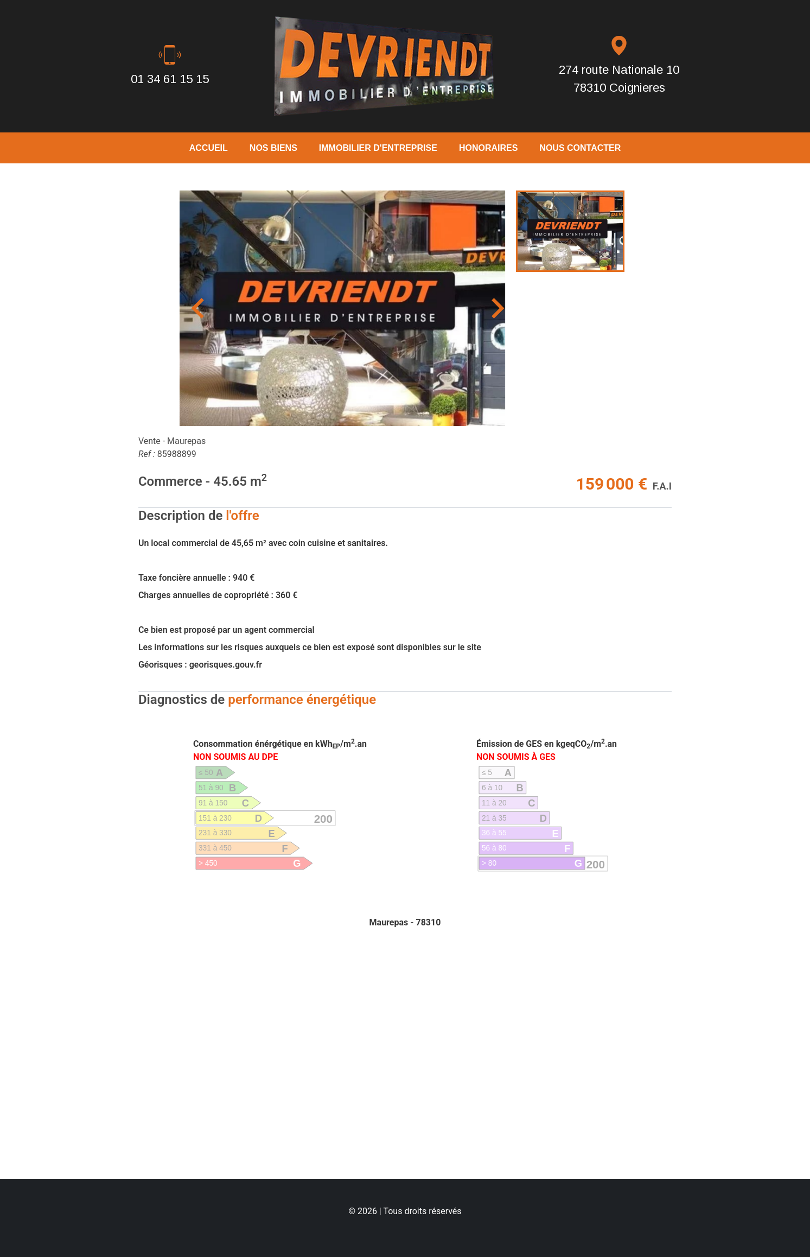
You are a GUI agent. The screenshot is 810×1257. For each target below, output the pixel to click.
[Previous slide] (199, 308)
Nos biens (273, 148)
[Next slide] (496, 308)
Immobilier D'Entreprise (378, 148)
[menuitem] (570, 231)
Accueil (208, 148)
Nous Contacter (580, 148)
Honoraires (488, 148)
